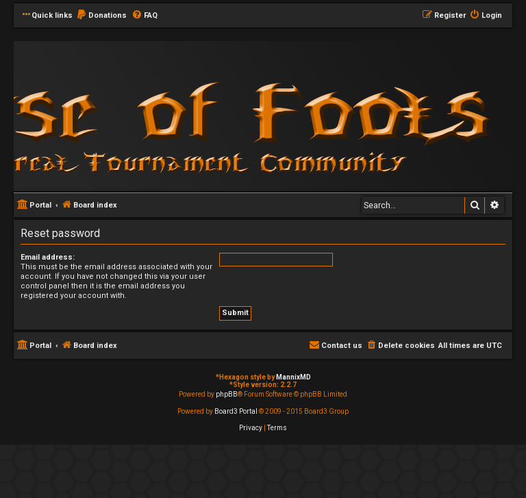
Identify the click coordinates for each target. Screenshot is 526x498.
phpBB (227, 394)
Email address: (48, 257)
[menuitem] (101, 16)
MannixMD (293, 377)
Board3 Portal (236, 411)
